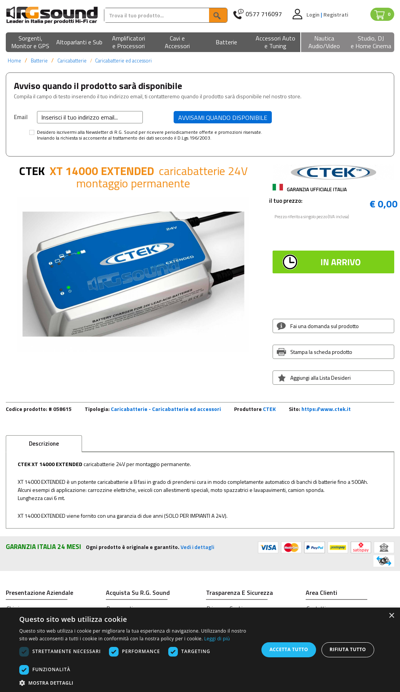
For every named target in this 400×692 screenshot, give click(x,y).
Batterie (39, 60)
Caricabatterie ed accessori (123, 60)
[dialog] (200, 650)
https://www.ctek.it (326, 409)
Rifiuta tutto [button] (348, 649)
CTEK (269, 409)
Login (313, 14)
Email (21, 117)
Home (14, 60)
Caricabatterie (72, 60)
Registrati (335, 14)
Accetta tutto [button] (288, 649)
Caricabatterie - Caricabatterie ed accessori (166, 409)
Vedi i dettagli (197, 547)
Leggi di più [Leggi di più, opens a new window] (217, 638)
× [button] (391, 616)
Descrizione (44, 443)
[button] (30, 42)
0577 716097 (264, 14)
